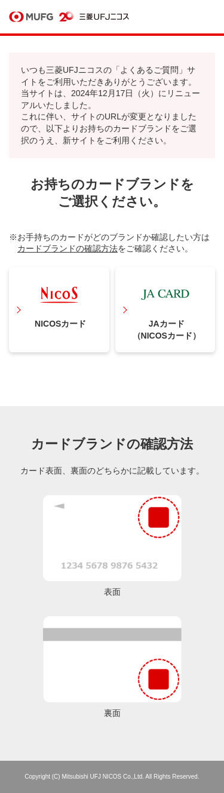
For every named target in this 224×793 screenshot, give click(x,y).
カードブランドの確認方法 (67, 248)
